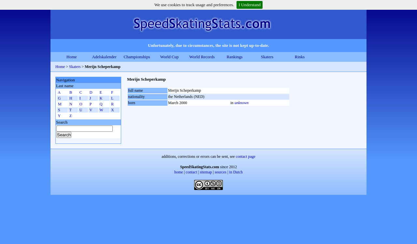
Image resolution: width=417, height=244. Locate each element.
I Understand (249, 4)
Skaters (267, 56)
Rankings (234, 56)
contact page (245, 156)
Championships (137, 56)
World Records (202, 56)
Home (71, 56)
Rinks (300, 56)
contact (191, 172)
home (178, 172)
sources (220, 172)
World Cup (169, 56)
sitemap (206, 172)
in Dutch (236, 172)
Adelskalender (104, 56)
